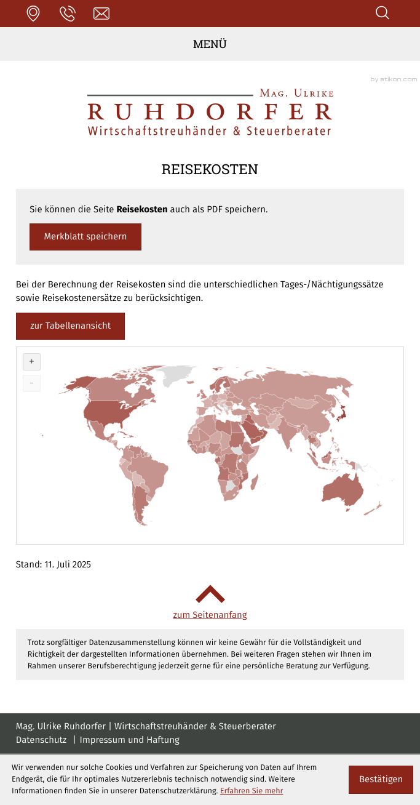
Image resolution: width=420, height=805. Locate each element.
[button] (33, 14)
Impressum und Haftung (130, 740)
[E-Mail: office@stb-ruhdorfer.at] (101, 14)
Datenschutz (41, 740)
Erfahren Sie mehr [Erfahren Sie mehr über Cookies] (251, 791)
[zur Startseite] (210, 112)
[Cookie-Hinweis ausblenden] (381, 780)
